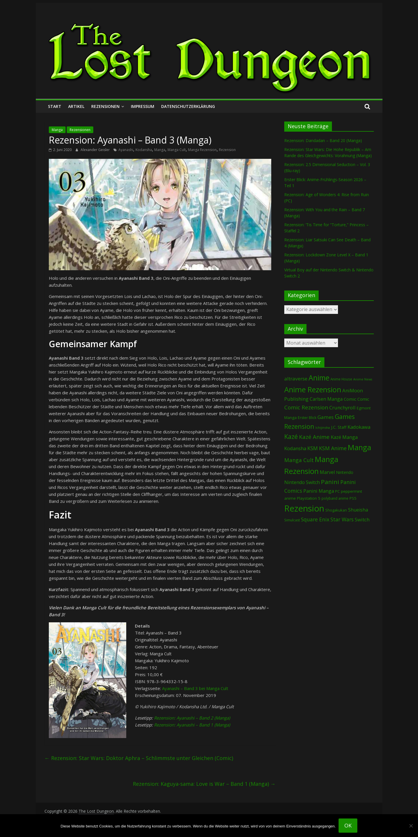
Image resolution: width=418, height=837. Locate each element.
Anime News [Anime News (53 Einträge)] (362, 379)
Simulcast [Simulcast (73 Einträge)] (292, 520)
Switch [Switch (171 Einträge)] (362, 519)
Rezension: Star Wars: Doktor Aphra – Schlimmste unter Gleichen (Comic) (138, 758)
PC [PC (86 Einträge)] (337, 491)
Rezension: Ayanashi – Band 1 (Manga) (192, 725)
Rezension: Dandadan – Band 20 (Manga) (323, 140)
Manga (57, 129)
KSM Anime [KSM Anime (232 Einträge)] (333, 448)
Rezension (227, 149)
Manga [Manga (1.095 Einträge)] (359, 447)
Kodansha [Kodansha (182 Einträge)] (295, 448)
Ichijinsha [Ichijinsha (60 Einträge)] (322, 427)
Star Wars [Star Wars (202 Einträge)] (342, 519)
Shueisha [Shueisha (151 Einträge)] (358, 510)
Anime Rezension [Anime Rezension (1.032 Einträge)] (312, 389)
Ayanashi (125, 149)
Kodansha (143, 149)
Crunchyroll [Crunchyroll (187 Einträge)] (342, 407)
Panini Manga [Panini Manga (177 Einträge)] (318, 491)
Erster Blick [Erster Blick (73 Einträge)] (307, 417)
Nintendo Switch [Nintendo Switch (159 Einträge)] (302, 482)
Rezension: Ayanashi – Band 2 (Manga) (192, 718)
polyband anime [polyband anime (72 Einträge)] (335, 498)
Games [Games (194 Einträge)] (325, 417)
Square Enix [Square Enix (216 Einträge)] (315, 519)
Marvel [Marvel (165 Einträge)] (327, 472)
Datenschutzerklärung (188, 106)
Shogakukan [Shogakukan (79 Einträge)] (336, 510)
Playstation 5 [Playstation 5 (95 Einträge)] (308, 498)
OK (348, 825)
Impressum (142, 106)
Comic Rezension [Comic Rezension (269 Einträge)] (306, 407)
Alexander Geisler (96, 149)
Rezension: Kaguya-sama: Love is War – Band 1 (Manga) (204, 783)
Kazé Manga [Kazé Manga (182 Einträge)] (344, 437)
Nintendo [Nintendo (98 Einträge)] (344, 472)
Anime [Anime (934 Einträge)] (319, 377)
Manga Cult (177, 149)
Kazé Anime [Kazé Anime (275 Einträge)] (314, 437)
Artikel (76, 106)
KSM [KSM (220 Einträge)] (312, 448)
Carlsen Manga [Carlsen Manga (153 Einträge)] (326, 399)
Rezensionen (105, 106)
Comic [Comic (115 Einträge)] (363, 399)
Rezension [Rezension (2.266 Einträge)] (304, 508)
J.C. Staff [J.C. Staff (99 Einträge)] (338, 427)
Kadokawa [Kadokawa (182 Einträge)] (359, 427)
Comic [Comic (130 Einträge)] (350, 399)
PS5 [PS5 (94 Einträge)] (353, 498)
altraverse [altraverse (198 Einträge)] (295, 378)
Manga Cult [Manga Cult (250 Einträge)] (299, 459)
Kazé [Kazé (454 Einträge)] (291, 436)
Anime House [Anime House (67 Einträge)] (341, 379)
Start (54, 106)
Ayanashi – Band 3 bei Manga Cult (195, 688)
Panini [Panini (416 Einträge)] (330, 482)
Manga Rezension (202, 149)
